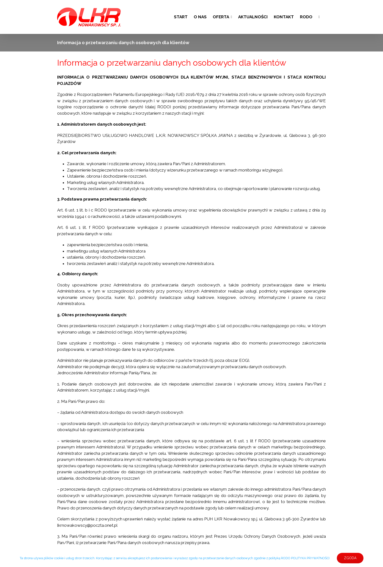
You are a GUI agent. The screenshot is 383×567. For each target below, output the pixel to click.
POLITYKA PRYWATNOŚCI (310, 558)
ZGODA (350, 558)
